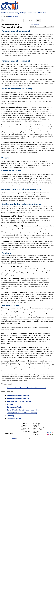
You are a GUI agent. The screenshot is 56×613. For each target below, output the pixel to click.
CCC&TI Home (13, 16)
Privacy (14, 438)
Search (38, 20)
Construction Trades (14, 407)
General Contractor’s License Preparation (22, 410)
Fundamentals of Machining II (18, 398)
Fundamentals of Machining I (18, 395)
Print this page (34, 24)
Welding (10, 404)
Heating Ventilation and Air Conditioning (22, 413)
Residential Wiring (14, 418)
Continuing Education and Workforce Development (26, 388)
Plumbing (10, 416)
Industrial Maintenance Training (19, 401)
